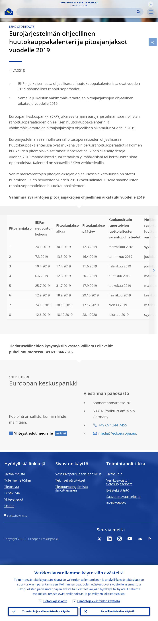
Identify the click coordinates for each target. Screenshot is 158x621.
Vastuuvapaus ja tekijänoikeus (78, 474)
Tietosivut (11, 486)
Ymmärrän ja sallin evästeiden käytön (46, 611)
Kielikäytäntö (116, 503)
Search (138, 12)
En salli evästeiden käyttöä (117, 611)
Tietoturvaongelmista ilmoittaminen (71, 488)
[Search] (77, 12)
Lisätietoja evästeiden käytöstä (98, 601)
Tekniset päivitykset (70, 480)
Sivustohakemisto (17, 515)
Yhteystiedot (13, 499)
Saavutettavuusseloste (123, 496)
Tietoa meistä (14, 474)
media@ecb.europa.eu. (117, 433)
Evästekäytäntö (117, 490)
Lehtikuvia (12, 493)
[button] (150, 4)
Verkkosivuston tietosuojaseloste (119, 482)
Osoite (9, 506)
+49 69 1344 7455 (112, 425)
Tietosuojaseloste (55, 601)
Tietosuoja (114, 474)
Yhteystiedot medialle (33, 433)
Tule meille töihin (17, 480)
